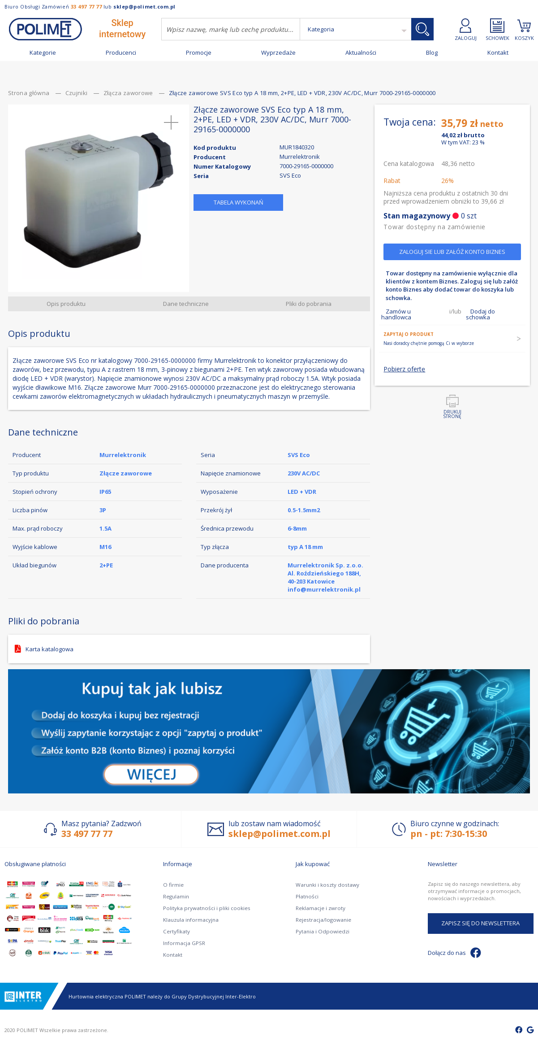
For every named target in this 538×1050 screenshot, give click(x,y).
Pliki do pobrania (308, 307)
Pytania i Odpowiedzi (321, 931)
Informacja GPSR (183, 943)
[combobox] (230, 29)
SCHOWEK (497, 29)
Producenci (121, 53)
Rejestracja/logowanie (322, 919)
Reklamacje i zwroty (320, 908)
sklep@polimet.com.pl (144, 6)
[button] (171, 126)
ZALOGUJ (466, 29)
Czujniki (77, 96)
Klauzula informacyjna (189, 919)
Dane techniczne (186, 307)
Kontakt (497, 53)
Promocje (198, 53)
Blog (432, 53)
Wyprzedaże (278, 53)
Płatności (306, 896)
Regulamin (176, 896)
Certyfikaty (176, 931)
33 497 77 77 (86, 6)
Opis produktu (66, 307)
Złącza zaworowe (129, 96)
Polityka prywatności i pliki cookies (204, 908)
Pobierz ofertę (404, 400)
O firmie (173, 884)
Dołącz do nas (454, 952)
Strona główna (29, 96)
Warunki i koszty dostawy (326, 884)
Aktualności (360, 53)
